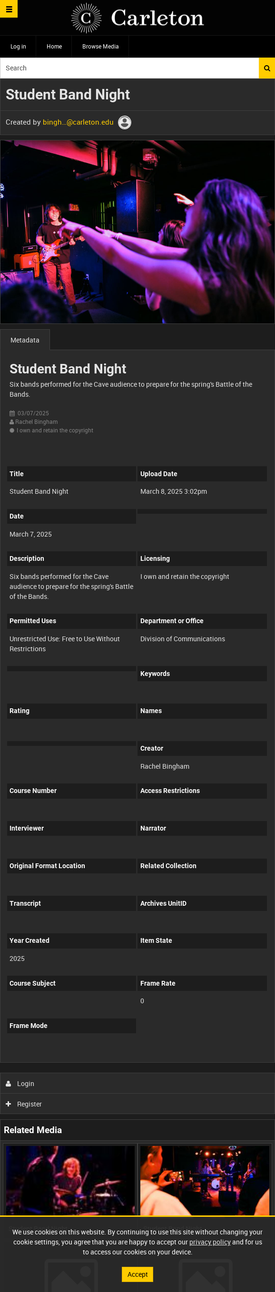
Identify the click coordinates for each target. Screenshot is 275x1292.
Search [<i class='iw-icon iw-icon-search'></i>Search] (267, 68)
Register (24, 1103)
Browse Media (100, 46)
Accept (138, 1274)
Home (54, 46)
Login (20, 1083)
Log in (18, 46)
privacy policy (210, 1241)
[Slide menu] (9, 9)
